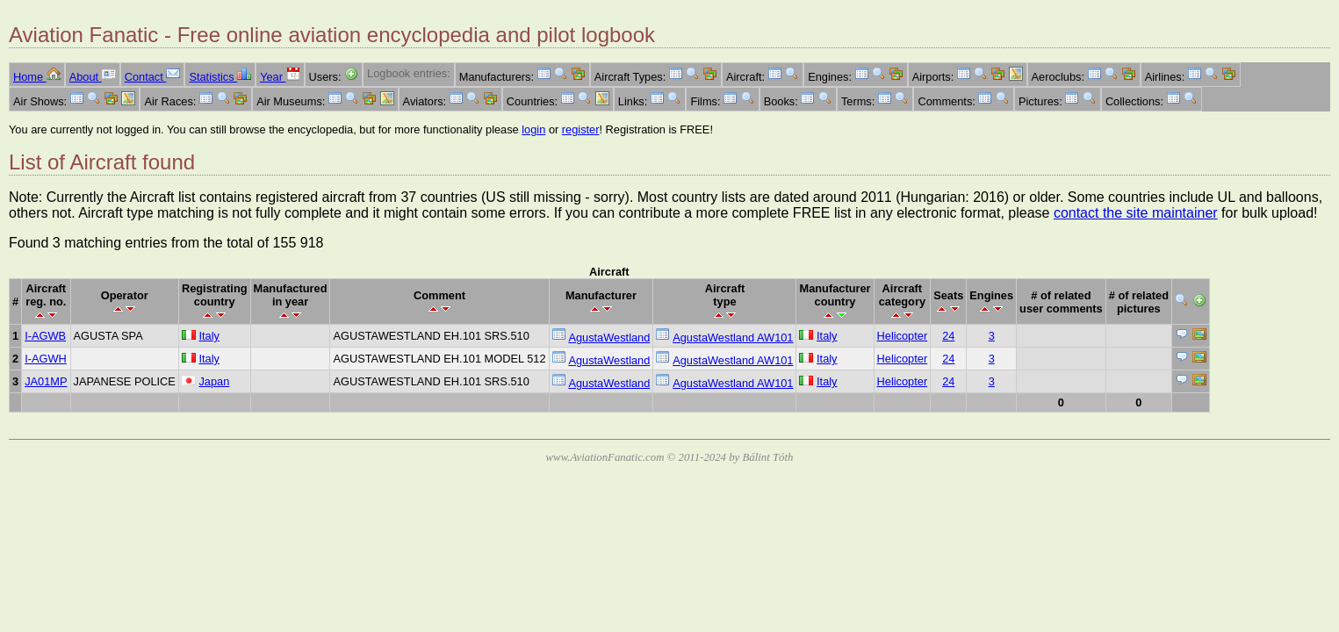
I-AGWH (46, 358)
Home (37, 76)
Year (279, 76)
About (92, 76)
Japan (213, 381)
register (581, 129)
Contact (153, 76)
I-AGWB (45, 335)
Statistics (220, 76)
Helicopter (902, 335)
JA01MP (46, 381)
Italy (208, 335)
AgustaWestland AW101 (733, 337)
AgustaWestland (609, 337)
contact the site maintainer (1136, 212)
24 (948, 335)
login (533, 129)
